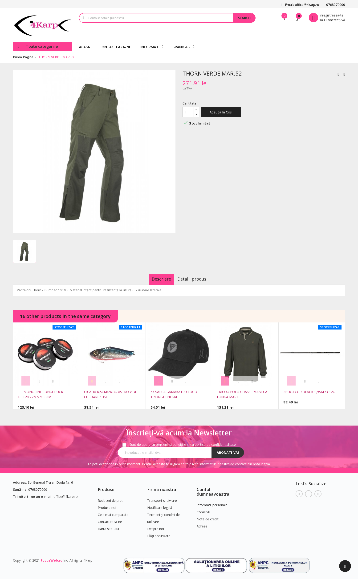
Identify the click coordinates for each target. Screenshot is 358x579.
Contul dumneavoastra (213, 489)
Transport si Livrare (162, 498)
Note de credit (208, 517)
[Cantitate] (188, 112)
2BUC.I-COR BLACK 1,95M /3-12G (309, 392)
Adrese (202, 524)
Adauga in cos (221, 112)
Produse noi (107, 505)
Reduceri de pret (110, 498)
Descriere (157, 279)
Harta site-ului (108, 526)
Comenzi (203, 509)
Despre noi (155, 526)
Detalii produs (195, 279)
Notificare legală (159, 505)
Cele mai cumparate (113, 512)
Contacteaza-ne (110, 519)
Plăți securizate (158, 533)
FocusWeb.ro (51, 558)
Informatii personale (212, 502)
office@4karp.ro (65, 494)
